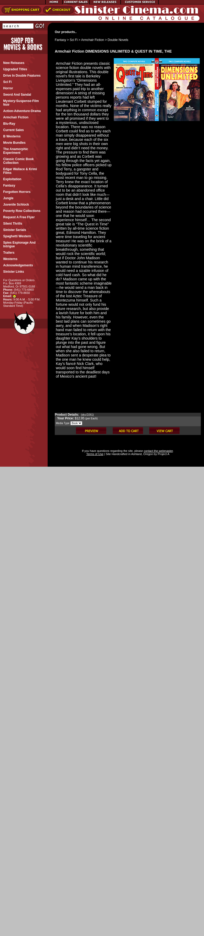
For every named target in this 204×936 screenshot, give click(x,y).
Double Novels (118, 40)
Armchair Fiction (92, 40)
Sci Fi (74, 40)
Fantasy (60, 40)
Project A (163, 454)
